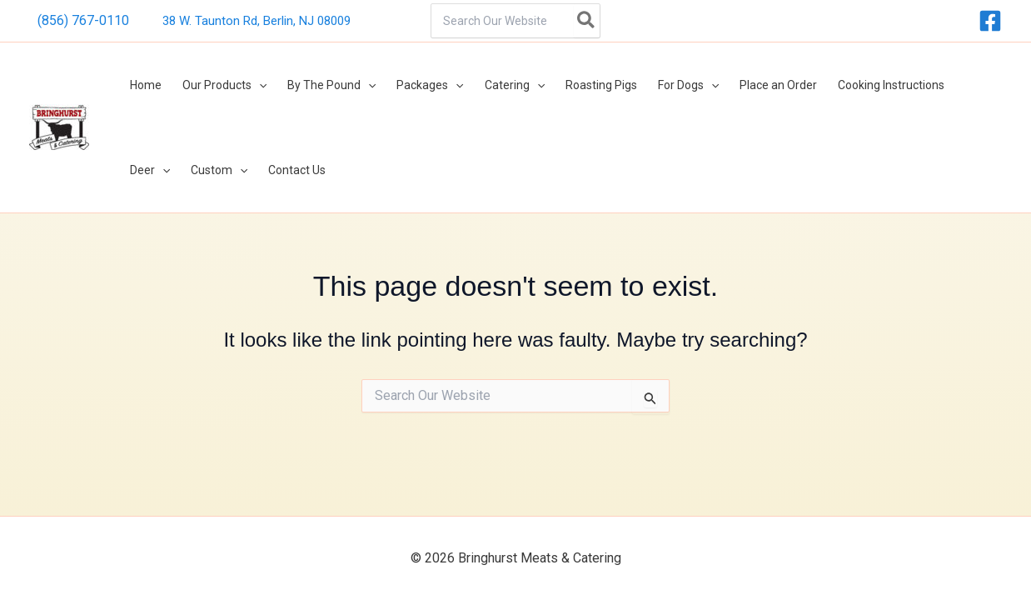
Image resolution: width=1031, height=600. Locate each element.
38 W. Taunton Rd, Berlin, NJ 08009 (256, 20)
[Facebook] (990, 20)
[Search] (587, 21)
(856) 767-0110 (83, 20)
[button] (252, 86)
